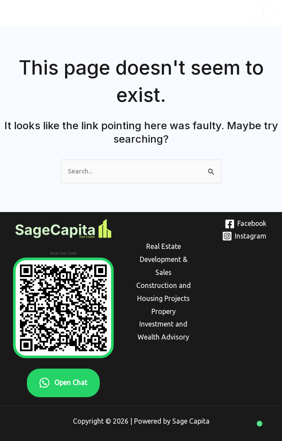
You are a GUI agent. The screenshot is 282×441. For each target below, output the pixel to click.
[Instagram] (241, 236)
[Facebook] (241, 224)
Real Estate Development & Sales (163, 259)
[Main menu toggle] (263, 13)
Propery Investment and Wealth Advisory (164, 323)
